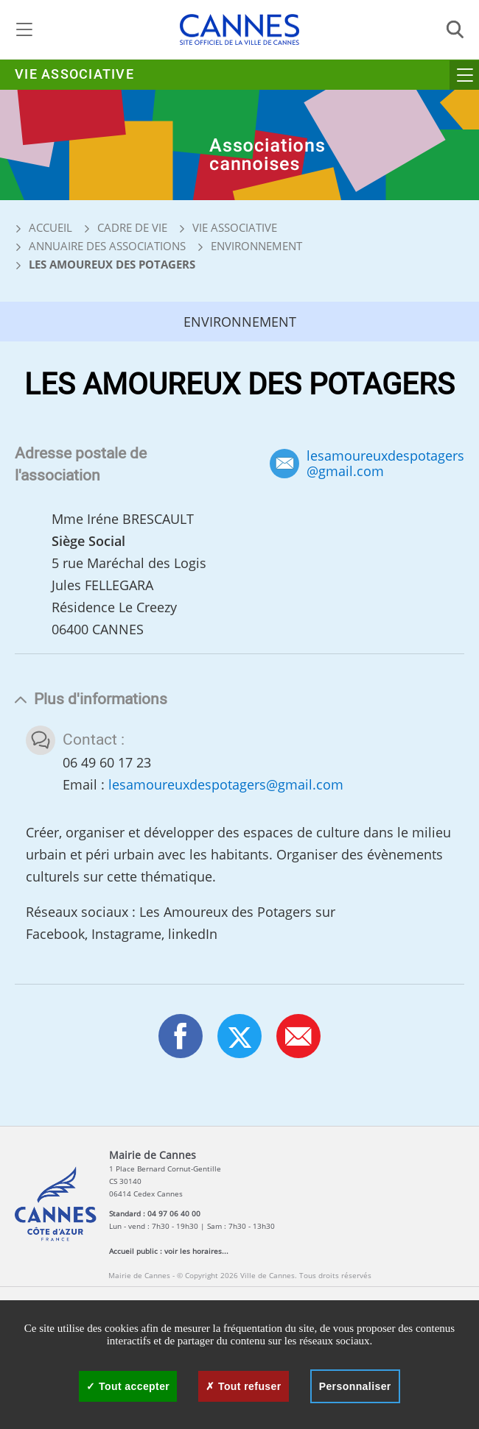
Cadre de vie (132, 227)
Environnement (256, 245)
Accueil (43, 227)
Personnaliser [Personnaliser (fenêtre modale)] (355, 1386)
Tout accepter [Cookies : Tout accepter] (127, 1386)
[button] (298, 1036)
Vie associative (74, 75)
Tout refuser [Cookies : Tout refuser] (243, 1386)
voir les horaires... (196, 1251)
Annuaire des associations (107, 245)
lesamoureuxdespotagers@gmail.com (385, 463)
